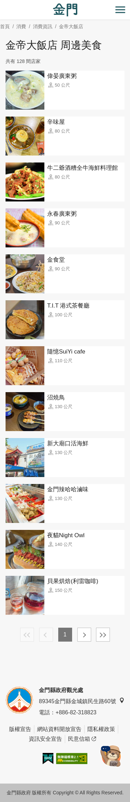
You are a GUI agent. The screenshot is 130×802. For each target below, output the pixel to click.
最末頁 (103, 635)
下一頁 (84, 635)
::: (2, 4)
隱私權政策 (101, 729)
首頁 (5, 26)
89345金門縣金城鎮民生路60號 (81, 701)
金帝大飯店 (71, 26)
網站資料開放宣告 (59, 729)
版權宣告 (20, 729)
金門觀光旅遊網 (65, 10)
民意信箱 (82, 739)
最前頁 (27, 635)
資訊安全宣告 (45, 739)
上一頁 (46, 635)
